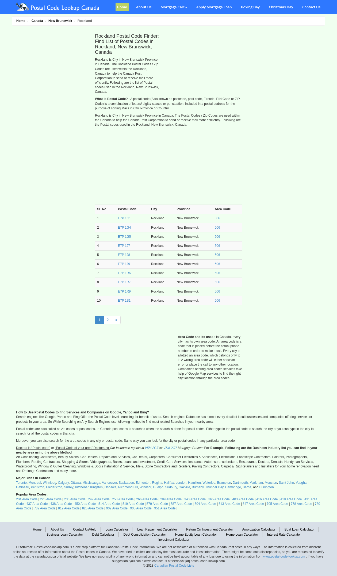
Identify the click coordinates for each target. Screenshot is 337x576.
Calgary (63, 483)
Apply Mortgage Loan (214, 7)
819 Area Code (68, 508)
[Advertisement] (52, 108)
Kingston (96, 487)
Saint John (286, 483)
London (181, 483)
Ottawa (76, 483)
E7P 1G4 (124, 227)
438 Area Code (61, 504)
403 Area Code (243, 499)
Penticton (37, 487)
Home (122, 7)
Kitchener (82, 487)
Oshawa (110, 487)
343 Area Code (195, 499)
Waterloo (208, 483)
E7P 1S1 (124, 300)
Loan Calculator (117, 529)
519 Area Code (133, 504)
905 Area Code (141, 508)
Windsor (145, 487)
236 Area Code (75, 499)
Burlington (266, 487)
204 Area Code (26, 499)
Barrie (247, 487)
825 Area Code (93, 508)
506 (217, 218)
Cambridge (233, 487)
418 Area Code (291, 499)
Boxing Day (250, 7)
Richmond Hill (128, 487)
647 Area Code (253, 504)
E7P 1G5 (124, 237)
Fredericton (54, 487)
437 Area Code (37, 504)
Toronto (21, 483)
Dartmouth (240, 483)
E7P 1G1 (124, 218)
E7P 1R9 (124, 291)
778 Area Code (301, 504)
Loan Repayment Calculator (157, 529)
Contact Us (311, 7)
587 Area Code (181, 504)
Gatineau (22, 487)
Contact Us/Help (84, 529)
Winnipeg (49, 483)
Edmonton (143, 483)
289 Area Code (171, 499)
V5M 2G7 (152, 448)
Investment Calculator (173, 540)
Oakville (184, 487)
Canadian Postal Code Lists (174, 565)
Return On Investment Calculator (209, 529)
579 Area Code (157, 504)
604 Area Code (205, 504)
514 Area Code (109, 504)
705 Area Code (277, 504)
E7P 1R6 (124, 273)
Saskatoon (126, 483)
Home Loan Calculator (242, 534)
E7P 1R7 (124, 282)
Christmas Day (281, 7)
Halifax (169, 483)
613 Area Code (229, 504)
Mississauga (91, 483)
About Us (143, 7)
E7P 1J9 (124, 264)
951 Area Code (164, 508)
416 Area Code (267, 499)
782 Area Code (44, 508)
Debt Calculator (103, 534)
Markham (256, 483)
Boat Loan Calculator (300, 529)
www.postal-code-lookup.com (284, 556)
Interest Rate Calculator (284, 534)
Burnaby (198, 487)
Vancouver (109, 483)
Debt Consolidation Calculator (145, 534)
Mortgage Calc (174, 7)
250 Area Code (122, 499)
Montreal (35, 483)
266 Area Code (147, 499)
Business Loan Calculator (65, 534)
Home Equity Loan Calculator (196, 534)
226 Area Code (51, 499)
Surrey (68, 487)
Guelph (158, 487)
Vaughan (302, 483)
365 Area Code (219, 499)
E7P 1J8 (124, 255)
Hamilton (194, 483)
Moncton (271, 483)
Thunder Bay (214, 487)
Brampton (224, 483)
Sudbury (171, 487)
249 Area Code (99, 499)
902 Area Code (117, 508)
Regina (157, 483)
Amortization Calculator (258, 529)
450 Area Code (85, 504)
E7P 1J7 (124, 246)
